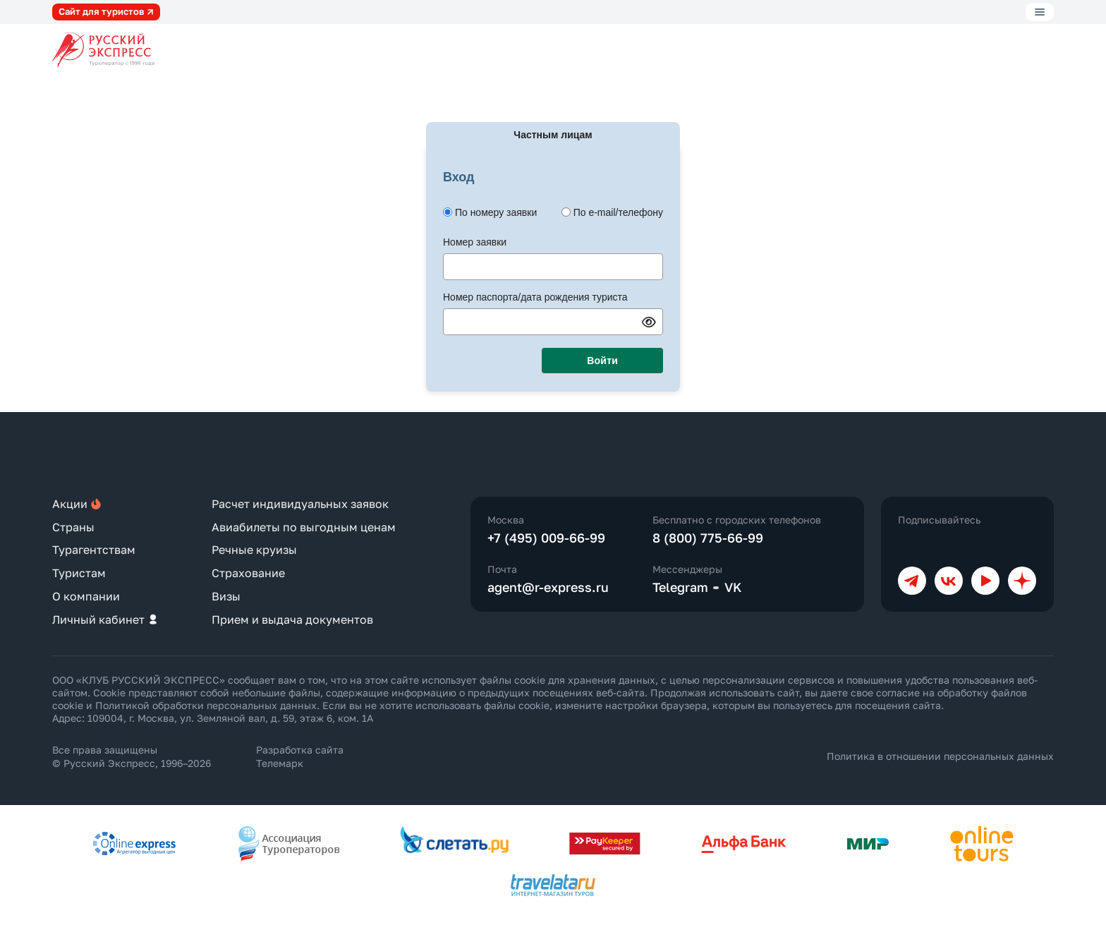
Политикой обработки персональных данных (206, 705)
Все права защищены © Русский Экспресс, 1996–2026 (131, 756)
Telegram (680, 587)
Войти (602, 360)
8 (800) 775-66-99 (707, 537)
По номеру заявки (496, 212)
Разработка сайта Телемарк (300, 756)
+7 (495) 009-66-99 (546, 537)
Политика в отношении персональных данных (940, 756)
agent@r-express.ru (548, 587)
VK (733, 587)
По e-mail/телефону (618, 212)
